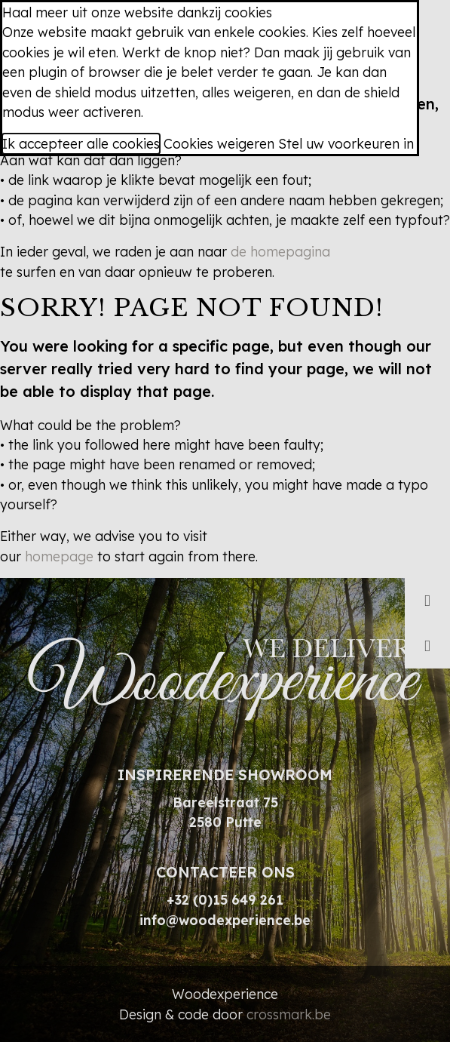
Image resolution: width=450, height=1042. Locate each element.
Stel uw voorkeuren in (346, 143)
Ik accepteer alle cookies (81, 143)
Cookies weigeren (219, 143)
